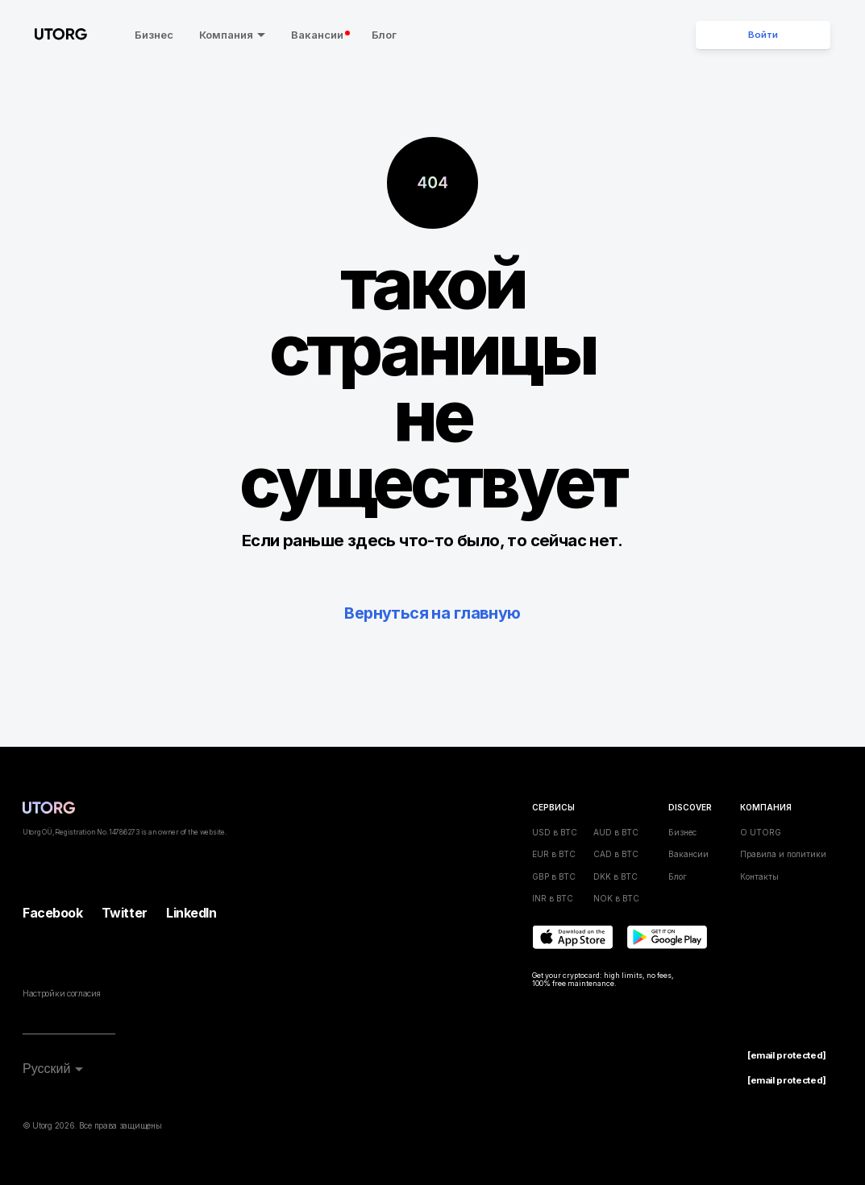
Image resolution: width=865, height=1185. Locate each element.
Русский (46, 1068)
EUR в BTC (554, 854)
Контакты (759, 875)
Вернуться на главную (433, 613)
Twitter (125, 913)
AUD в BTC (615, 832)
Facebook (52, 913)
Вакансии (314, 34)
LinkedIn (191, 913)
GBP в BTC (554, 875)
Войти (763, 34)
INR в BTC (552, 898)
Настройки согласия (62, 993)
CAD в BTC (615, 854)
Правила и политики (783, 854)
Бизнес (147, 34)
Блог (377, 34)
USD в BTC (554, 832)
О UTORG (760, 832)
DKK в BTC (615, 875)
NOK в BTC (616, 898)
